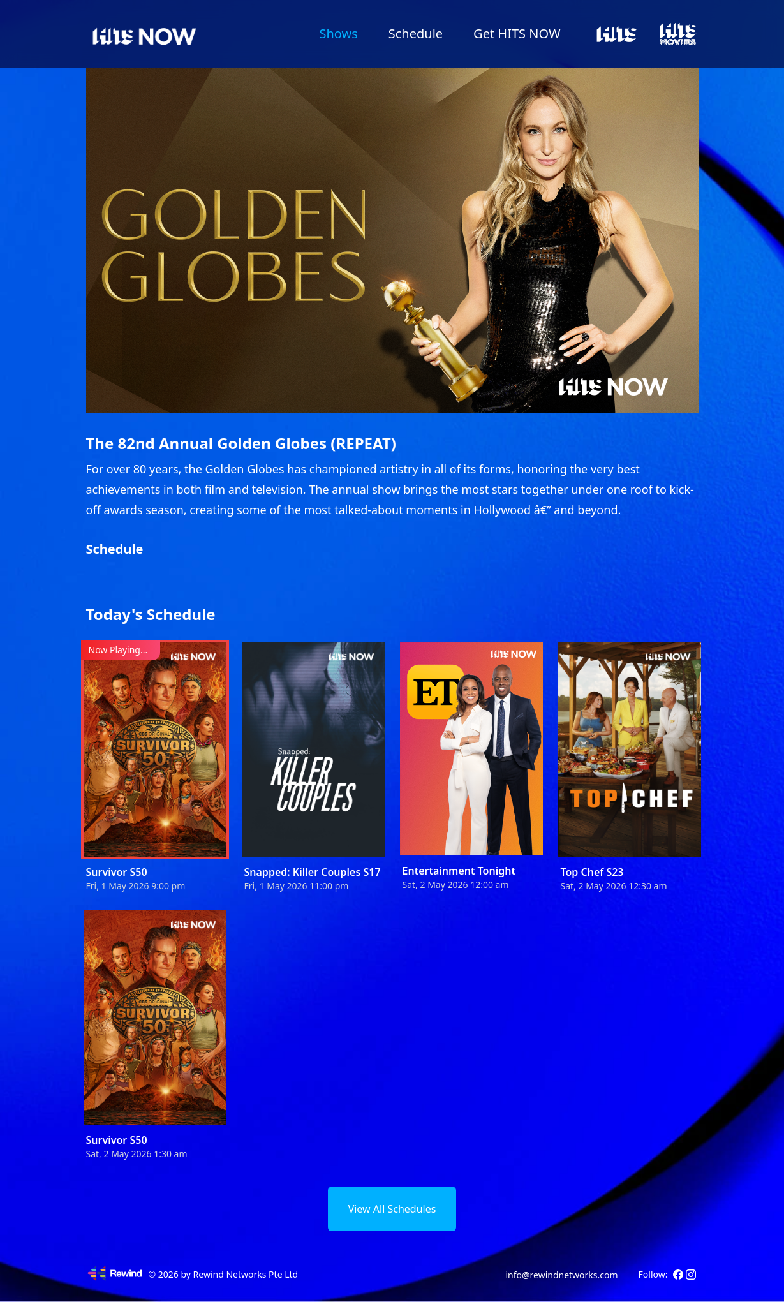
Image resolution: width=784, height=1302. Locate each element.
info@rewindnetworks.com (561, 1275)
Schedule (415, 33)
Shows (338, 33)
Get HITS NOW (516, 33)
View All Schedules (392, 1209)
